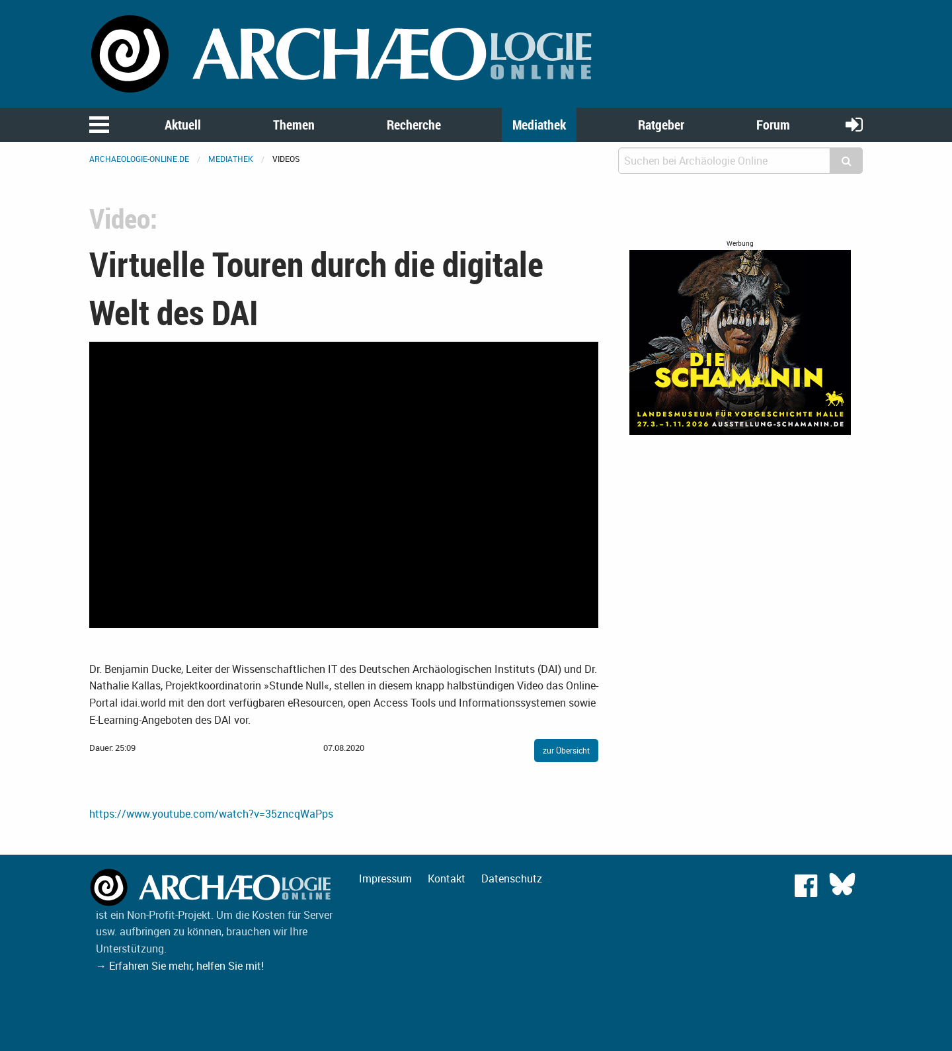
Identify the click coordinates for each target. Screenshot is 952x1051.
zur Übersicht (566, 750)
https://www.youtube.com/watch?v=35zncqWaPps (211, 813)
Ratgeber (661, 125)
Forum (773, 125)
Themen (294, 125)
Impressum (385, 878)
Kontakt (446, 878)
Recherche (414, 125)
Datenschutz (511, 878)
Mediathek (539, 125)
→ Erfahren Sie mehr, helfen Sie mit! (180, 965)
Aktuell (183, 125)
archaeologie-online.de (139, 158)
